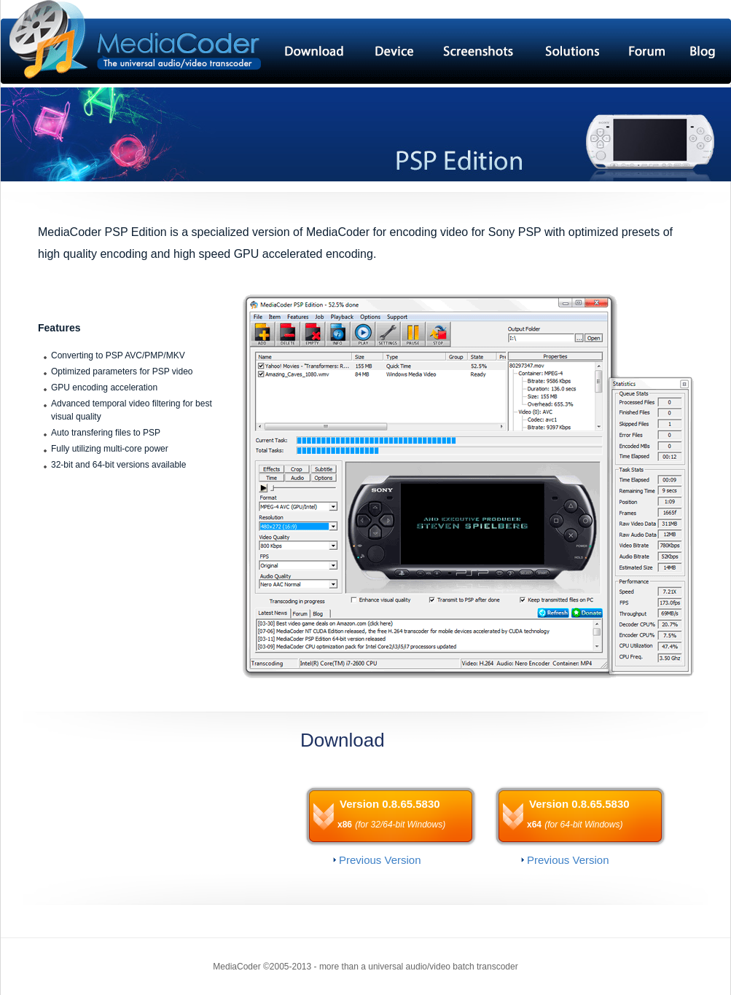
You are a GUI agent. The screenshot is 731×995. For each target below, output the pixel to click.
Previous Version (380, 860)
